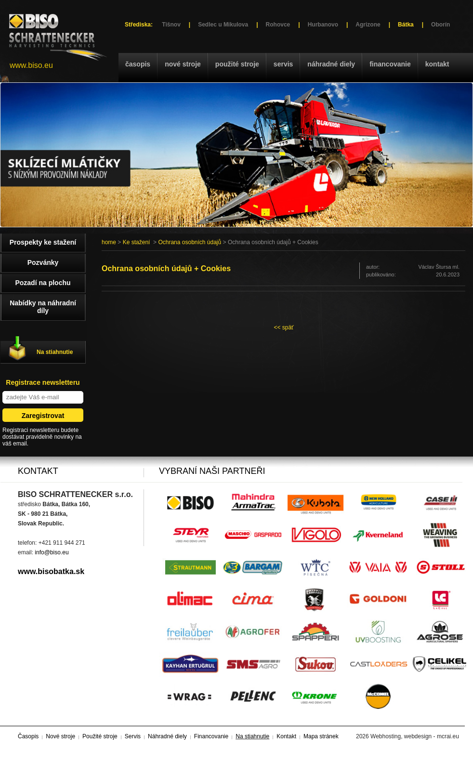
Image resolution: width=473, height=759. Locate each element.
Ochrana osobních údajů (189, 242)
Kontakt (437, 64)
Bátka (406, 24)
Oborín (440, 24)
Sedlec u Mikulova (223, 24)
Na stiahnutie (55, 352)
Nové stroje (183, 64)
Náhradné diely (331, 64)
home (109, 242)
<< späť (283, 327)
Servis (283, 64)
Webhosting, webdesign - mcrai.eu (414, 736)
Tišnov (171, 24)
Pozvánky (43, 262)
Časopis (137, 64)
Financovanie (390, 64)
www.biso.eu (31, 65)
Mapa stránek (321, 736)
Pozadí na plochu (42, 283)
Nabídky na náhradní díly (43, 306)
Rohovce (278, 24)
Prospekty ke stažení (43, 242)
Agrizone (367, 24)
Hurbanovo (323, 24)
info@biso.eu (51, 552)
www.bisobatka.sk (51, 571)
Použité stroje (237, 64)
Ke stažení (136, 242)
